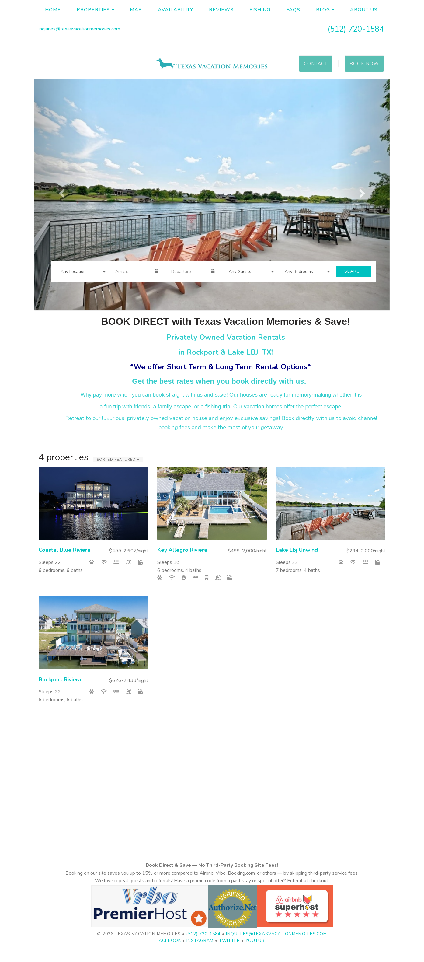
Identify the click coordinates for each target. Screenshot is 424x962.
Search (353, 271)
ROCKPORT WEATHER (212, 742)
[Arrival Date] (132, 271)
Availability (175, 9)
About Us (363, 9)
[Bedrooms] (305, 271)
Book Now (364, 63)
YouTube (256, 940)
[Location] (81, 271)
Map (136, 9)
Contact (316, 63)
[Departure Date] (188, 271)
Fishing (259, 9)
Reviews (221, 9)
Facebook (169, 940)
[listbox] (212, 191)
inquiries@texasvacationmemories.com (79, 29)
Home (53, 9)
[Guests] (249, 271)
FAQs (293, 9)
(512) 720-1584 (356, 29)
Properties (93, 9)
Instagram (200, 940)
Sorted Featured (118, 459)
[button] (61, 191)
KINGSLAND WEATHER (212, 791)
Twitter (229, 940)
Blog (323, 9)
